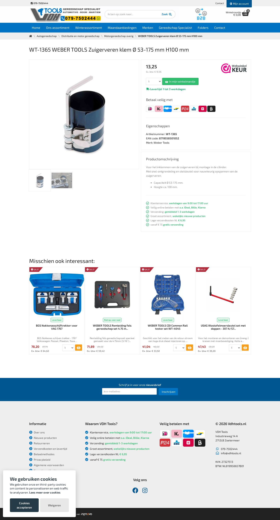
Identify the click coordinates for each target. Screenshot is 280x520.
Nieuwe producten (43, 437)
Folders (203, 27)
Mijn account (239, 3)
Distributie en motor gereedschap (80, 36)
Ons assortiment (58, 27)
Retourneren (39, 443)
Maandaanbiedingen (122, 27)
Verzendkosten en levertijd (48, 448)
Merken (148, 27)
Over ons (37, 432)
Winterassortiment (88, 27)
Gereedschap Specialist (175, 27)
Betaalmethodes (41, 454)
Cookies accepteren (24, 505)
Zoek (166, 15)
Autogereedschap (47, 36)
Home (36, 27)
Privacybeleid (39, 459)
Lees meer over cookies (44, 492)
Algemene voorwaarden (46, 465)
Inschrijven (168, 391)
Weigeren (54, 505)
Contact (219, 3)
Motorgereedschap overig (118, 36)
